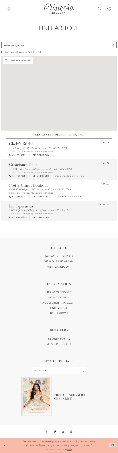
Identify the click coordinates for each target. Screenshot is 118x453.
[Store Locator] (9, 8)
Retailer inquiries (59, 343)
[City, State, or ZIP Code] (59, 45)
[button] (19, 8)
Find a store (59, 308)
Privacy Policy (59, 297)
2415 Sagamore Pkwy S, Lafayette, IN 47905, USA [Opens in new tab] (39, 210)
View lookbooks (59, 266)
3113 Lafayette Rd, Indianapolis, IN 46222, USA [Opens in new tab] (38, 148)
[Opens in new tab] (40, 155)
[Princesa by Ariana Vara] (59, 8)
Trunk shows (59, 313)
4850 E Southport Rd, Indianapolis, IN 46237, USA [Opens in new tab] (40, 189)
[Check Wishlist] (109, 8)
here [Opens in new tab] (69, 449)
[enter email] (59, 370)
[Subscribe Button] (83, 370)
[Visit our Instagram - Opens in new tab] (63, 431)
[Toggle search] (99, 8)
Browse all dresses (59, 256)
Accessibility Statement (58, 302)
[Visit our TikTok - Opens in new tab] (71, 431)
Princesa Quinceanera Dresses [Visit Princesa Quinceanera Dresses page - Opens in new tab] (37, 151)
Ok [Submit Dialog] (113, 445)
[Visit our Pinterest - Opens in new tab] (55, 431)
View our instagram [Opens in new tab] (59, 261)
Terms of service (59, 292)
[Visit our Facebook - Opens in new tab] (47, 431)
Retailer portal (59, 338)
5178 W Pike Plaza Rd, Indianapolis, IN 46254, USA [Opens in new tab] (40, 168)
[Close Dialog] (4, 445)
